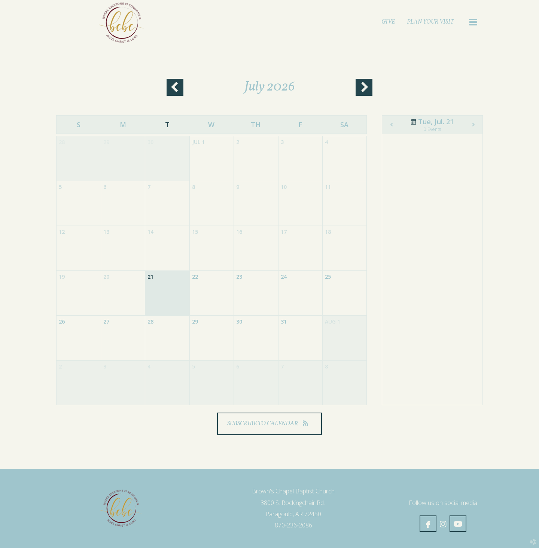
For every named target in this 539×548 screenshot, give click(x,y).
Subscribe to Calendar (269, 424)
